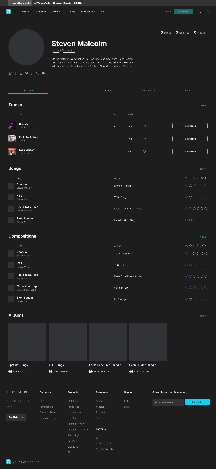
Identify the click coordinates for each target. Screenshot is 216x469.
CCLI (99, 437)
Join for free (183, 11)
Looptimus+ (74, 418)
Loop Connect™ (87, 11)
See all (204, 105)
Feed (72, 11)
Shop (70, 452)
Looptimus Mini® (77, 423)
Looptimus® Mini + (78, 429)
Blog (42, 400)
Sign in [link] (168, 11)
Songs (25, 11)
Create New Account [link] (17, 401)
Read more (129, 66)
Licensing (73, 446)
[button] (10, 72)
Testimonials (46, 406)
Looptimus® (74, 412)
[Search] (208, 11)
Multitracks (74, 400)
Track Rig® (74, 435)
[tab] (28, 90)
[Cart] (200, 11)
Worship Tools (103, 443)
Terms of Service (49, 412)
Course (100, 418)
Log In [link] (9, 405)
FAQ (126, 406)
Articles (100, 406)
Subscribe (197, 402)
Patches (72, 440)
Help (101, 11)
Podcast (100, 412)
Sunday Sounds (104, 449)
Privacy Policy (47, 418)
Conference (102, 400)
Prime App (73, 406)
